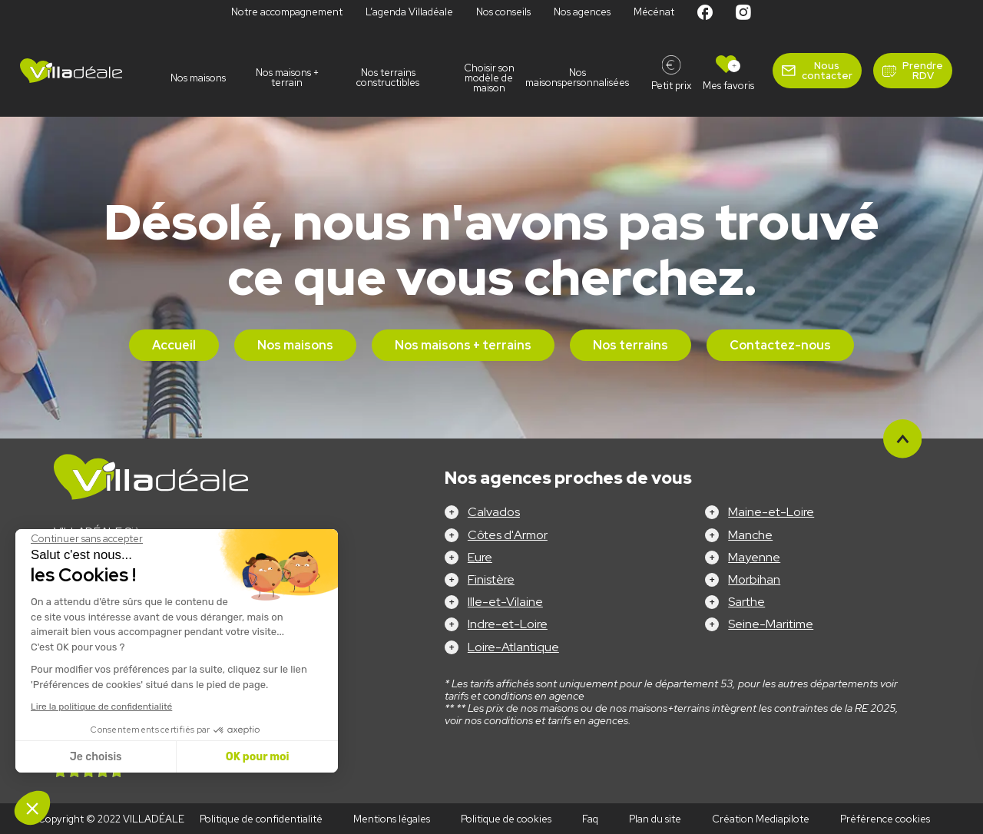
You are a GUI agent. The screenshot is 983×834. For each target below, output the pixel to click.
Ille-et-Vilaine (505, 602)
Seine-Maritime (770, 624)
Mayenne (754, 557)
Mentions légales (391, 819)
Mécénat (654, 11)
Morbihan (754, 579)
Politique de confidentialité (261, 819)
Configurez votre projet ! (492, 811)
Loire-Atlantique (513, 647)
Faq (590, 819)
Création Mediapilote (760, 819)
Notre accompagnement (287, 11)
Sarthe (746, 602)
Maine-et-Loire (771, 512)
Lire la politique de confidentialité (101, 706)
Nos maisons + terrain (287, 77)
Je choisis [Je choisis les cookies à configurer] (96, 756)
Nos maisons (198, 77)
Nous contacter (827, 70)
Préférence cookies (885, 819)
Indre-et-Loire (508, 624)
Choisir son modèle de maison (489, 77)
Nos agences (582, 11)
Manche (750, 535)
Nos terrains (630, 345)
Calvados (494, 512)
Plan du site (655, 819)
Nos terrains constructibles (387, 77)
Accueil (174, 345)
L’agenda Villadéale (409, 11)
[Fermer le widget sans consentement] (87, 539)
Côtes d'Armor (508, 535)
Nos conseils (503, 11)
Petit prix (671, 85)
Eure (480, 557)
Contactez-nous (780, 345)
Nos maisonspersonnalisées (590, 77)
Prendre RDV (922, 70)
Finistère (491, 579)
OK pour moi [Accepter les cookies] (258, 756)
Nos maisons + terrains (463, 345)
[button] (32, 807)
